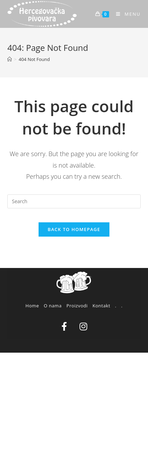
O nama (53, 305)
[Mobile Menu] (126, 14)
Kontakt (101, 305)
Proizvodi (77, 305)
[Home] (9, 59)
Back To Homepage (74, 229)
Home (32, 305)
